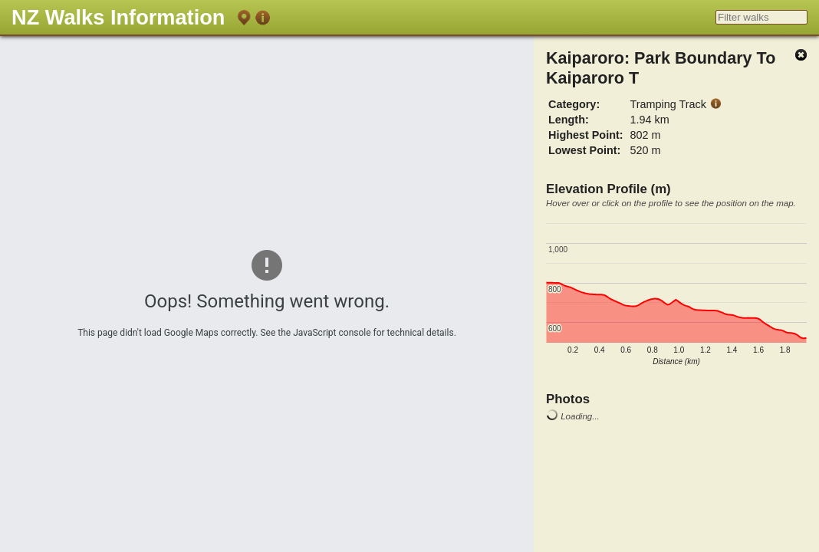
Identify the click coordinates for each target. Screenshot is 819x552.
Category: (574, 104)
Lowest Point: (584, 150)
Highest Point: (585, 135)
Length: (568, 119)
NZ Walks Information (118, 17)
